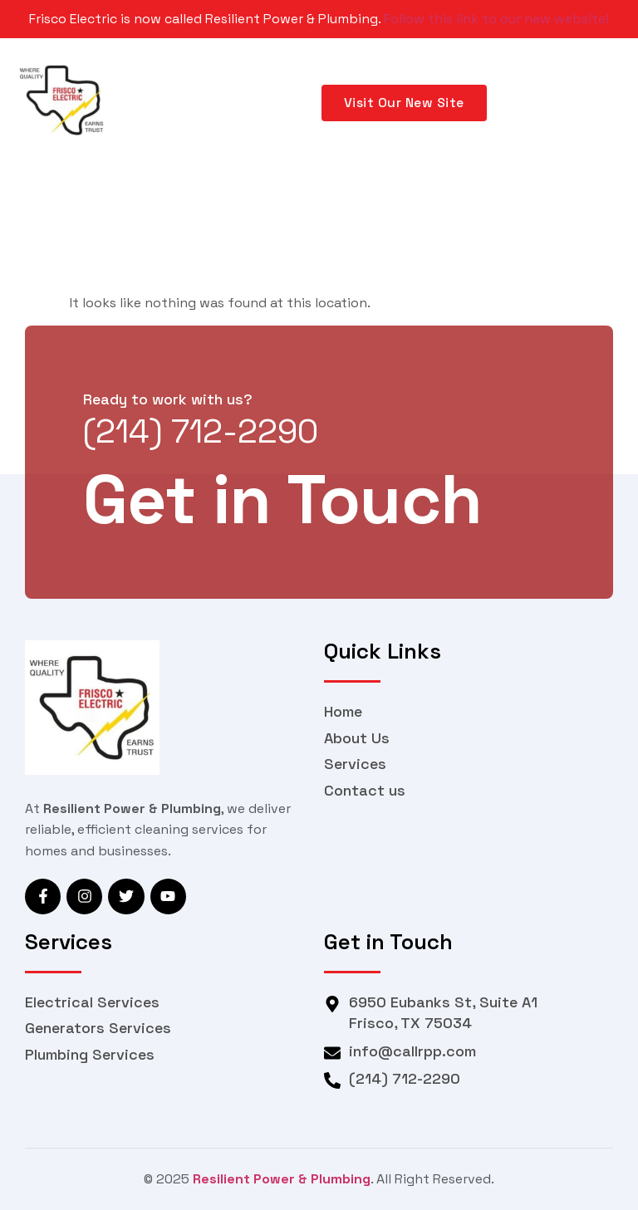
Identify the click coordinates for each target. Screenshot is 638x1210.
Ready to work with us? (168, 399)
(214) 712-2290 (200, 431)
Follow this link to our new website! (496, 18)
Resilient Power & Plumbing (282, 1179)
